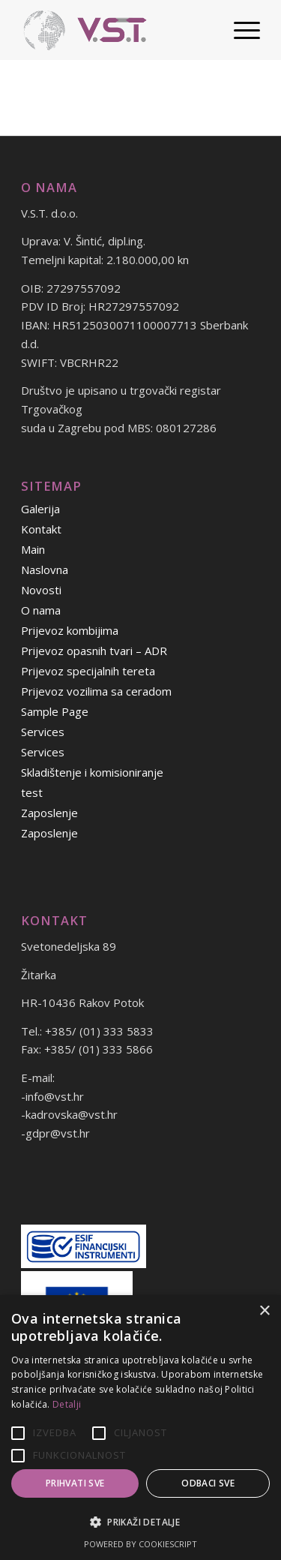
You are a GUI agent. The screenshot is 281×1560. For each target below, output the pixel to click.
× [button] (264, 1311)
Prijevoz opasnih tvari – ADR (94, 650)
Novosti (41, 589)
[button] (140, 1522)
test (32, 792)
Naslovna (44, 569)
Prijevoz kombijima (69, 630)
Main (33, 549)
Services (42, 731)
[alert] (140, 1427)
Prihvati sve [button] (75, 1483)
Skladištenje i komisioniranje (92, 772)
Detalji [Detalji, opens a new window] (66, 1404)
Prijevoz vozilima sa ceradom (96, 691)
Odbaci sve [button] (208, 1483)
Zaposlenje (49, 812)
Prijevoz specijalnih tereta (88, 670)
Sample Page (54, 711)
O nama (41, 610)
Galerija (40, 508)
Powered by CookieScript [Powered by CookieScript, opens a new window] (140, 1543)
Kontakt (41, 529)
